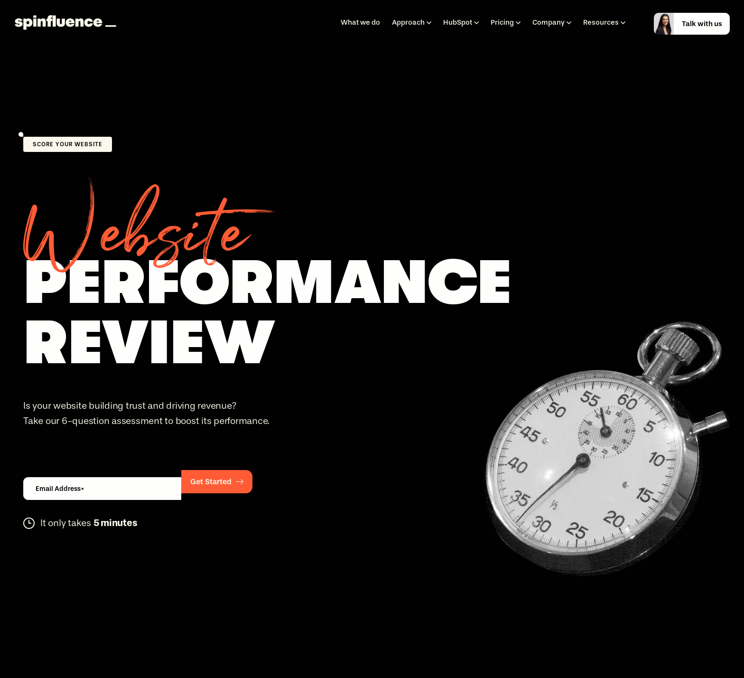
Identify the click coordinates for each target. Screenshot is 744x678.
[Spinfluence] (65, 23)
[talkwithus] (697, 24)
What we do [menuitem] (360, 22)
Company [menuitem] (548, 22)
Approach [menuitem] (408, 22)
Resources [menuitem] (601, 22)
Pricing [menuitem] (502, 22)
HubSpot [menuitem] (457, 22)
